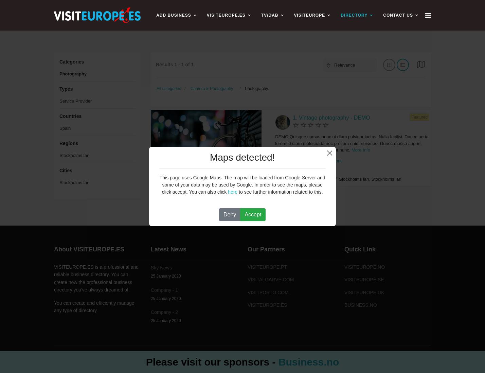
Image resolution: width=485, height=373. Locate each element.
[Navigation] (428, 15)
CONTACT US (398, 15)
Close (329, 153)
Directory (354, 15)
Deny (229, 214)
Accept (253, 214)
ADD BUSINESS (173, 15)
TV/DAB (270, 15)
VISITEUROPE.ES (226, 15)
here (232, 192)
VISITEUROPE (309, 15)
